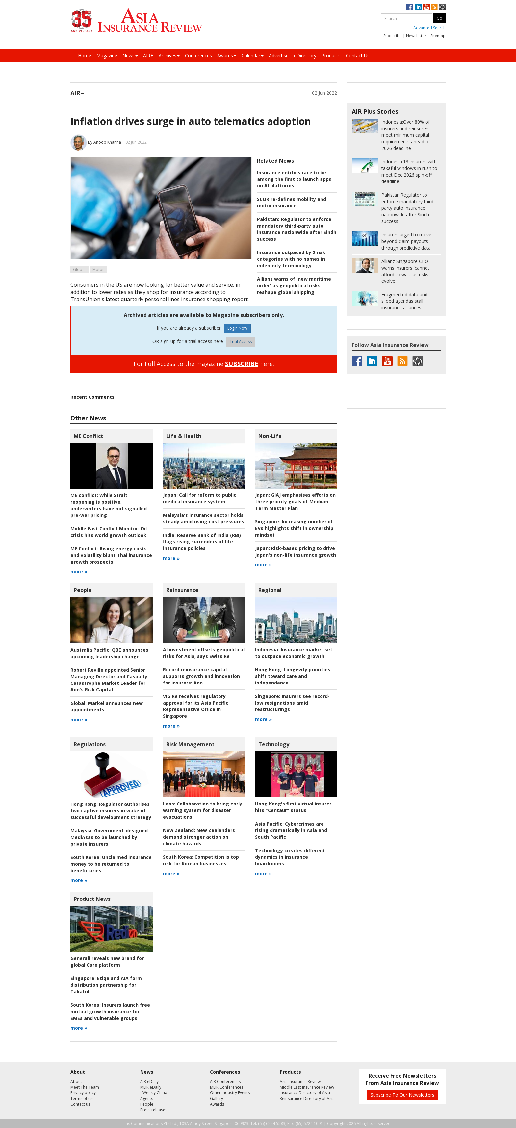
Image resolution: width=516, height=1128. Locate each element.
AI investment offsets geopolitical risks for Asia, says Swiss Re (204, 652)
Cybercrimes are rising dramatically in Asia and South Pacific (291, 830)
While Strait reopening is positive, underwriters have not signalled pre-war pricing (108, 505)
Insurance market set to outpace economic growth (293, 652)
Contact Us (358, 55)
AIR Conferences (225, 1081)
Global (79, 269)
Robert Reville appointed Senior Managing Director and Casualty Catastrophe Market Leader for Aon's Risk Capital (108, 680)
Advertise (279, 55)
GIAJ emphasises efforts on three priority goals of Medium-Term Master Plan (295, 501)
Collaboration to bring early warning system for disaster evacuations (202, 810)
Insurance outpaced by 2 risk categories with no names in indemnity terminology (291, 259)
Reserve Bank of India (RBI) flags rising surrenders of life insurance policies (202, 541)
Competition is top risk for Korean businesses (201, 860)
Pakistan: (268, 219)
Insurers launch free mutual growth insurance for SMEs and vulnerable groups (110, 1011)
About (76, 1081)
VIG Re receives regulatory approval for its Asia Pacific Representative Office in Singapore (195, 706)
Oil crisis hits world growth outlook (108, 531)
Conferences (198, 55)
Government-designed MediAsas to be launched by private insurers (109, 837)
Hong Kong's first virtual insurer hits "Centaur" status (293, 807)
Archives (169, 55)
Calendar (253, 55)
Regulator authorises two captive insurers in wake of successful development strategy (110, 810)
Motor (98, 269)
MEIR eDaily (150, 1087)
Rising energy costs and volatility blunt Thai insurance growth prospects (111, 555)
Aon (201, 676)
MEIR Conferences (226, 1087)
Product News (92, 898)
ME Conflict (88, 436)
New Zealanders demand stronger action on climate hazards (199, 837)
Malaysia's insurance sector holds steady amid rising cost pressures (203, 518)
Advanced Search (429, 28)
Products (331, 55)
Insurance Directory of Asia (305, 1092)
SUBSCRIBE (241, 364)
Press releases (153, 1110)
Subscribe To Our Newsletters (402, 1095)
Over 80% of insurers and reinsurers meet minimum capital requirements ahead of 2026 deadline (405, 135)
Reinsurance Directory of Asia (307, 1098)
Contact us (80, 1104)
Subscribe (392, 35)
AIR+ (148, 55)
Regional (270, 590)
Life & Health (183, 436)
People (83, 590)
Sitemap (438, 35)
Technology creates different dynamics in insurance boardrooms (290, 857)
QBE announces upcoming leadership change (109, 653)
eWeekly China (153, 1092)
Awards (226, 55)
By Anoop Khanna (104, 142)
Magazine (106, 55)
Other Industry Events (230, 1092)
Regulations (90, 744)
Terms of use (82, 1098)
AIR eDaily (149, 1081)
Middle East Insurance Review (307, 1087)
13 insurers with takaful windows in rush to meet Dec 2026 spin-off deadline (409, 171)
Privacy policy (83, 1092)
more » (78, 571)
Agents (146, 1098)
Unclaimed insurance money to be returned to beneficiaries (111, 864)
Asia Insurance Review (300, 1081)
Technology (273, 744)
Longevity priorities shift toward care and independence (292, 676)
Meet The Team (84, 1087)
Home (84, 55)
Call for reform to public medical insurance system (199, 498)
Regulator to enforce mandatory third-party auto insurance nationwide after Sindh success (296, 229)
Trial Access (241, 341)
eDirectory (305, 55)
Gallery (216, 1098)
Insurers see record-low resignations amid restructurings (292, 702)
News (130, 55)
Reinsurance (182, 590)
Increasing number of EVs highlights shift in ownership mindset (294, 528)
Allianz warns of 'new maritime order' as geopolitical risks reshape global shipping (294, 285)
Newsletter (416, 35)
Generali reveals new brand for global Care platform (107, 961)
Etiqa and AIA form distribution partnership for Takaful (106, 985)
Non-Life (270, 436)
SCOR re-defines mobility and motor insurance (291, 202)
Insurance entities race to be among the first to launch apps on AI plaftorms (294, 179)
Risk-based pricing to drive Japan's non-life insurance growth (295, 551)
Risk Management (190, 744)
